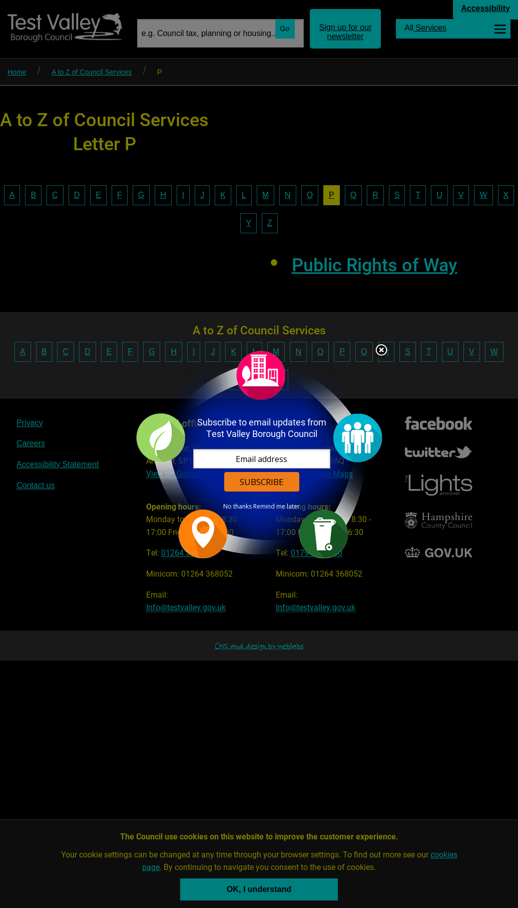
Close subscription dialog (381, 350)
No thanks (237, 507)
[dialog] (259, 454)
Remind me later (276, 507)
